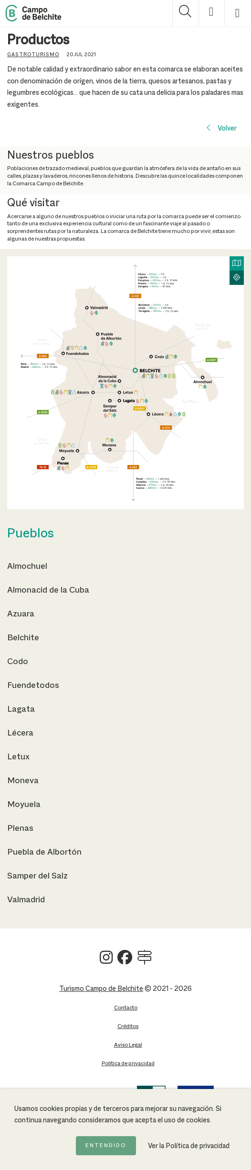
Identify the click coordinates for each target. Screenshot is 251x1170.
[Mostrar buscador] (185, 13)
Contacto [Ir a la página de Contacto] (125, 1008)
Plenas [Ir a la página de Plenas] (20, 828)
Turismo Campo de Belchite (101, 989)
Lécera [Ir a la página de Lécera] (20, 733)
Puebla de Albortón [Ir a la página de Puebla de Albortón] (44, 852)
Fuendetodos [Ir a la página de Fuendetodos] (33, 685)
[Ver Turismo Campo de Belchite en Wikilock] (144, 961)
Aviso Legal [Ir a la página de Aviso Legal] (128, 1045)
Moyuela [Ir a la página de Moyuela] (24, 804)
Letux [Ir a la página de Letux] (18, 757)
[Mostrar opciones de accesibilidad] (212, 13)
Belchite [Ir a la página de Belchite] (23, 638)
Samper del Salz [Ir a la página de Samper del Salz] (37, 876)
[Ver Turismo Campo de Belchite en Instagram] (106, 961)
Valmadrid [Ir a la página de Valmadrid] (26, 900)
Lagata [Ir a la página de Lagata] (21, 709)
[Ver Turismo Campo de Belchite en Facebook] (124, 961)
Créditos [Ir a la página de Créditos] (127, 1026)
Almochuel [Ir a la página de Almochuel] (27, 566)
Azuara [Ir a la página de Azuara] (20, 614)
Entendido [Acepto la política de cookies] (105, 1146)
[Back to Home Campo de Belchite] (33, 13)
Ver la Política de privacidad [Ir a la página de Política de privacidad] (189, 1146)
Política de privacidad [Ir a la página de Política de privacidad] (128, 1063)
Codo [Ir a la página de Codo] (17, 661)
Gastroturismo (33, 55)
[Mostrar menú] (238, 13)
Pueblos (30, 534)
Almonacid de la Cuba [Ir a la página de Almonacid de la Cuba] (48, 590)
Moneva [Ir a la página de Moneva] (23, 781)
